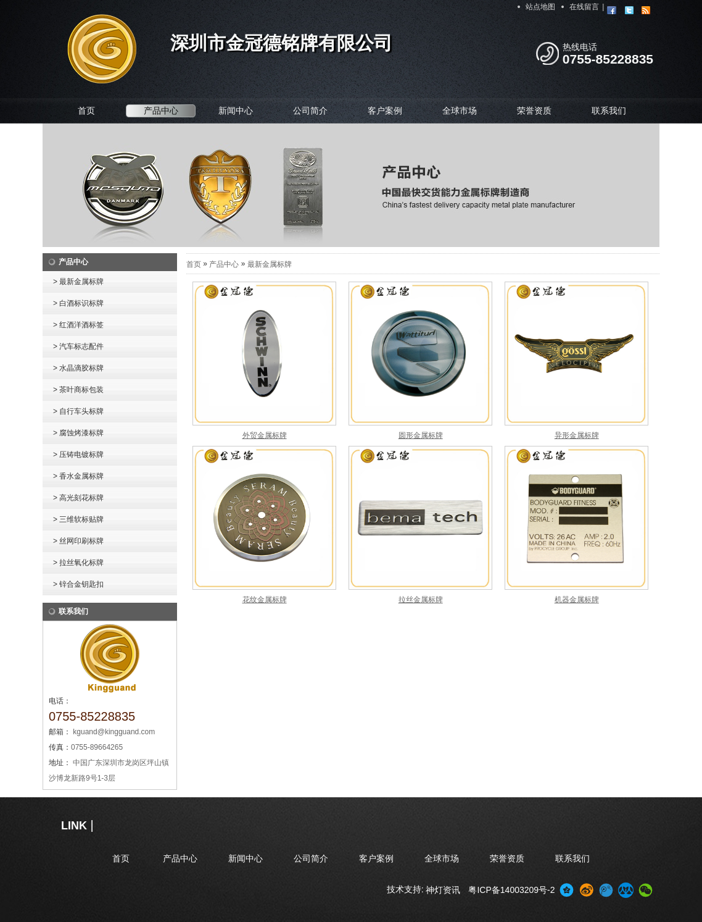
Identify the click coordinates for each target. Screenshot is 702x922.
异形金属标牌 (577, 435)
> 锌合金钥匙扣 (78, 584)
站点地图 (540, 6)
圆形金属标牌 (420, 435)
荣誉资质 (534, 110)
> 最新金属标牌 (78, 281)
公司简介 (310, 110)
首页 (86, 110)
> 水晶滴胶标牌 (78, 368)
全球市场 (459, 110)
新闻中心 (235, 110)
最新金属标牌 (269, 264)
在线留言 (584, 6)
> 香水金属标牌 (78, 476)
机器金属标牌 (577, 599)
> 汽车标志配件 (78, 346)
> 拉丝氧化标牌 (78, 562)
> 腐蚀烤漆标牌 (78, 433)
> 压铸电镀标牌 (78, 454)
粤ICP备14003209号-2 (511, 890)
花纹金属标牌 (264, 599)
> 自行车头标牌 (78, 411)
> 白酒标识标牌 (78, 303)
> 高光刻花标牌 (78, 497)
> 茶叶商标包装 (78, 389)
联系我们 (609, 110)
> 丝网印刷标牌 (78, 541)
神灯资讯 (443, 890)
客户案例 (385, 110)
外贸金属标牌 (264, 435)
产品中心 (161, 110)
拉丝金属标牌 (420, 599)
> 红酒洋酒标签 (78, 325)
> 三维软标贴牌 (78, 519)
